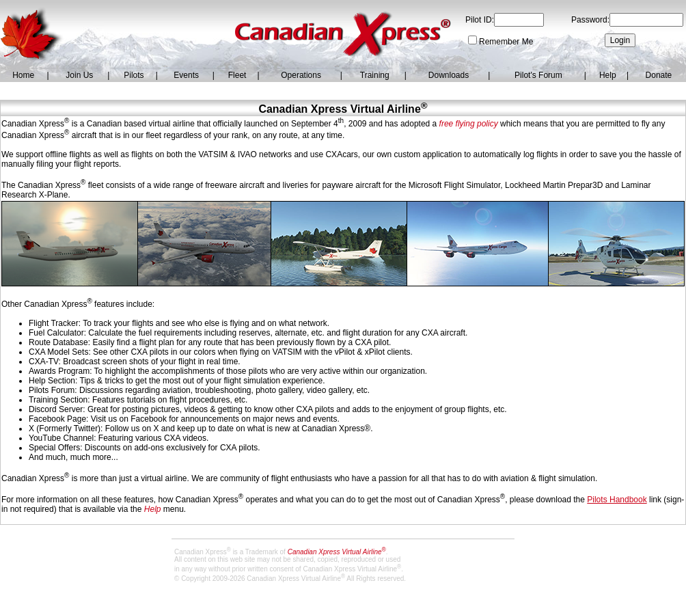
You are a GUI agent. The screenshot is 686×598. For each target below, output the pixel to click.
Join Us (79, 75)
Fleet (237, 75)
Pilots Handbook (616, 499)
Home (23, 75)
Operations (301, 75)
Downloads (448, 75)
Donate (659, 75)
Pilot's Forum (538, 75)
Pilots (133, 75)
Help (607, 75)
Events (186, 75)
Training (374, 75)
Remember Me (506, 41)
